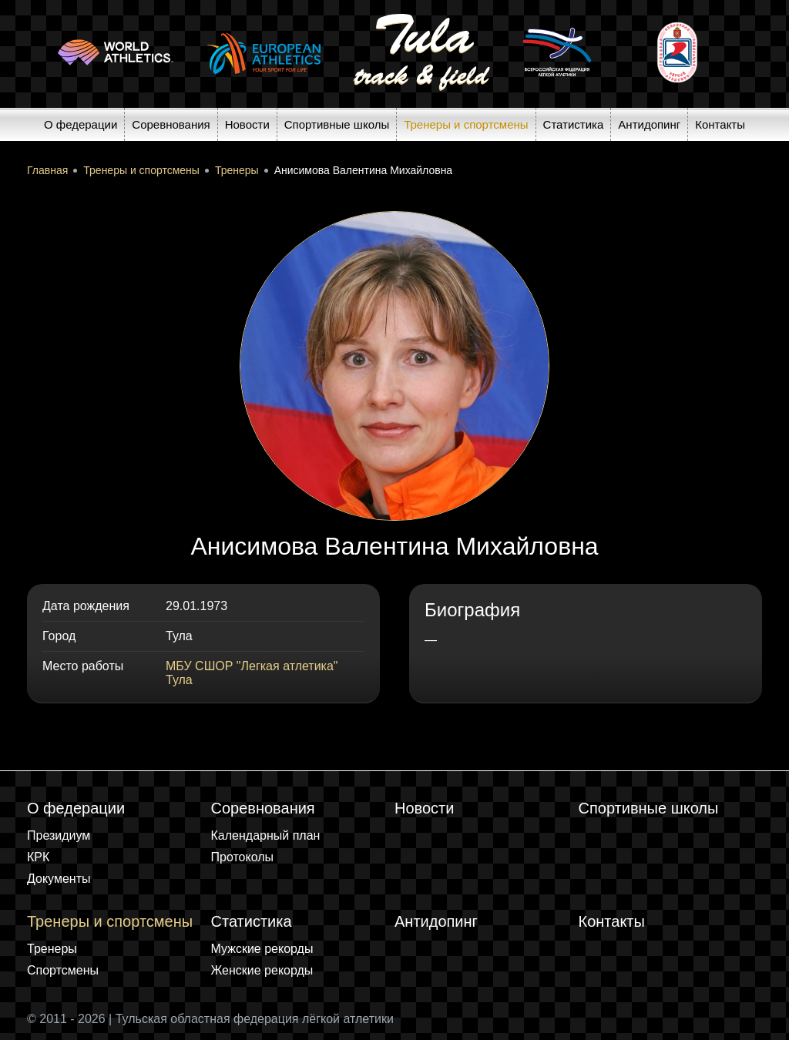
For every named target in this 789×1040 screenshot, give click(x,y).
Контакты (720, 124)
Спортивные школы (336, 124)
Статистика (573, 124)
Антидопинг (649, 124)
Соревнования (171, 124)
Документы (58, 878)
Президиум (58, 835)
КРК (38, 857)
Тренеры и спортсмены (466, 124)
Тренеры (52, 948)
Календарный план (266, 835)
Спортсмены (63, 970)
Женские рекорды (262, 970)
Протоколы (242, 857)
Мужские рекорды (262, 948)
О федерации (80, 124)
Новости (247, 124)
